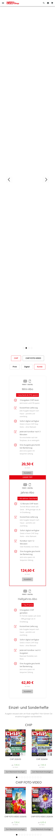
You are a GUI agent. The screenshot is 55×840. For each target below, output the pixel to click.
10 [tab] (40, 777)
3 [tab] (29, 348)
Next (46, 179)
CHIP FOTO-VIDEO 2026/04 (42, 816)
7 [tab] (32, 777)
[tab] (16, 358)
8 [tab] (35, 777)
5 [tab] (27, 777)
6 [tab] (30, 777)
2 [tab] (26, 348)
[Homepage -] (13, 3)
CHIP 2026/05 (15, 759)
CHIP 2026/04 (41, 759)
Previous (9, 179)
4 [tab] (31, 348)
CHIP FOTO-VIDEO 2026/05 (15, 816)
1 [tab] (23, 348)
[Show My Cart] (52, 3)
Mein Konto (48, 3)
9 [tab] (38, 777)
